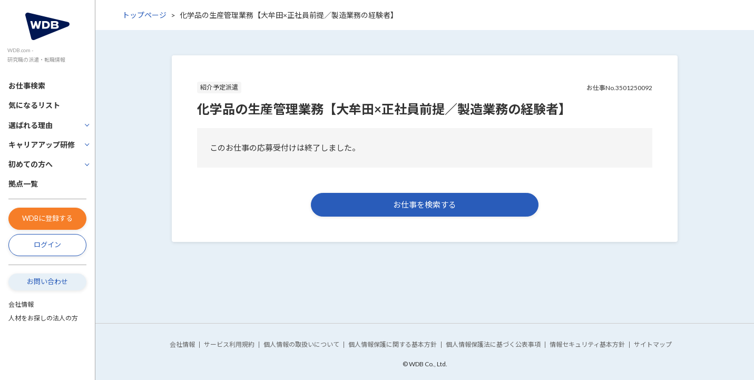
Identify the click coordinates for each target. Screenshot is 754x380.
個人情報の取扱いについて (301, 344)
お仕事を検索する (424, 204)
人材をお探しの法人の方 (43, 318)
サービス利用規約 (229, 344)
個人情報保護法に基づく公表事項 (493, 344)
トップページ (144, 15)
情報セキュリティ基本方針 (587, 344)
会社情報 (21, 304)
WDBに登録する (47, 218)
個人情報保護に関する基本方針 (392, 344)
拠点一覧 (23, 183)
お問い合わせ (47, 281)
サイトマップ (653, 344)
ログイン (47, 244)
